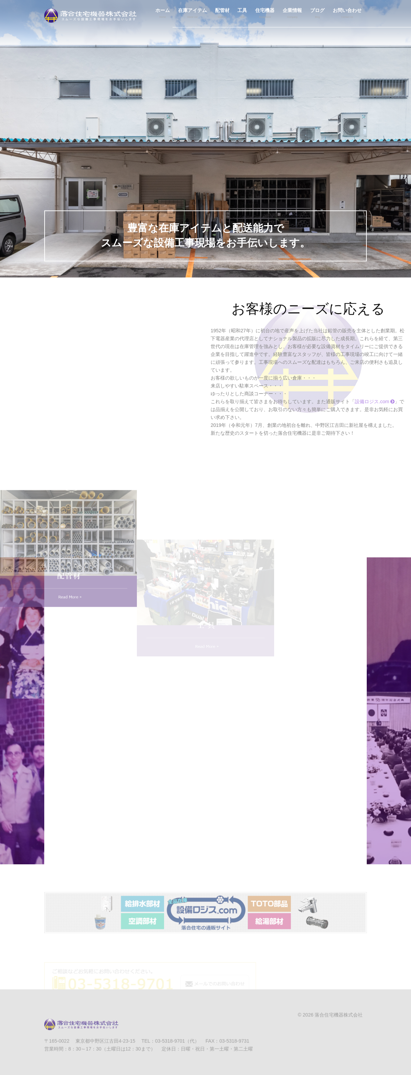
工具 (242, 14)
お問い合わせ (347, 14)
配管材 (222, 14)
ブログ (317, 14)
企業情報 (292, 14)
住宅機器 (264, 14)
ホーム (162, 14)
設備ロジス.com (375, 401)
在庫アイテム (192, 14)
